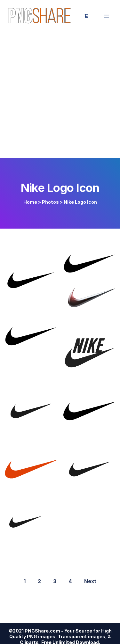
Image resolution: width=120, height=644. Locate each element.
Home (30, 202)
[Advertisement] (60, 95)
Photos (50, 202)
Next (90, 581)
